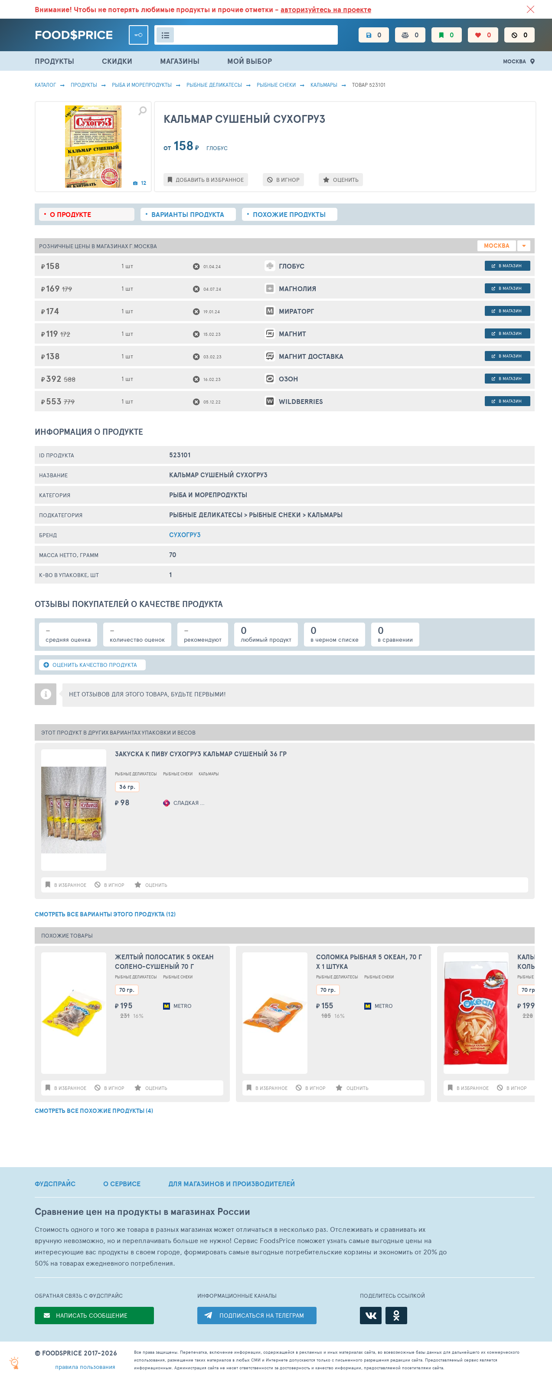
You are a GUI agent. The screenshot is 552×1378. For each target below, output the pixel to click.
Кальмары (323, 84)
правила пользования (85, 1366)
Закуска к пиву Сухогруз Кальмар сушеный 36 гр (201, 754)
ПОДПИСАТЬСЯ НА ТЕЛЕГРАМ (261, 1315)
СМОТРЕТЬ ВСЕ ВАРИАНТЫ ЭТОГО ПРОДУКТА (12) (105, 914)
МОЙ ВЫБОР (249, 61)
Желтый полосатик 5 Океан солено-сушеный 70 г (164, 961)
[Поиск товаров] (246, 35)
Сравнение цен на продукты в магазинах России (142, 1211)
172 (65, 334)
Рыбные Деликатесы (214, 84)
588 (69, 379)
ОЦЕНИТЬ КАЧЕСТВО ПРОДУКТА (90, 665)
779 (69, 402)
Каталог (45, 84)
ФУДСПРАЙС (55, 1183)
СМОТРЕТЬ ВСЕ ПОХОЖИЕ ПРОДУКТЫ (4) (94, 1110)
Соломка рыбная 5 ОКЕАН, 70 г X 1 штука (369, 961)
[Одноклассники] (396, 1315)
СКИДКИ (117, 61)
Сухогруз (185, 535)
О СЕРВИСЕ (121, 1183)
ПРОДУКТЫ (54, 61)
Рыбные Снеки (276, 84)
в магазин (507, 265)
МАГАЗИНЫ (179, 61)
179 (67, 289)
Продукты (84, 84)
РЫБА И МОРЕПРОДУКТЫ (142, 84)
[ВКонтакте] (371, 1315)
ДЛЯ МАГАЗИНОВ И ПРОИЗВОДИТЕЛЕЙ (231, 1183)
